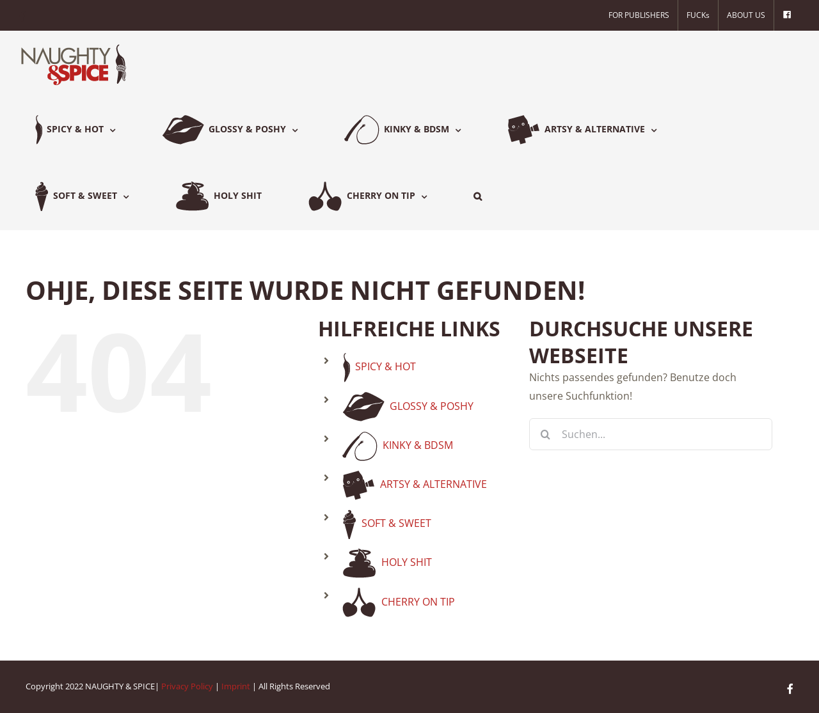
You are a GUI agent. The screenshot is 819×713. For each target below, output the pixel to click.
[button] (477, 196)
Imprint (235, 686)
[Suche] (545, 434)
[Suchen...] (650, 434)
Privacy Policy (187, 686)
